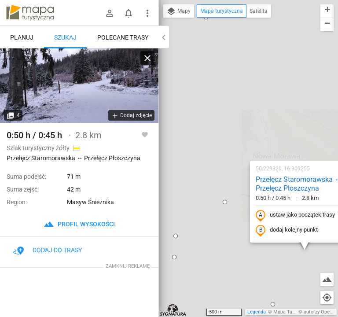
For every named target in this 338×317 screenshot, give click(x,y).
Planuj (21, 37)
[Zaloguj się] (110, 13)
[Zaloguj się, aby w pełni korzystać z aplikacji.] (145, 134)
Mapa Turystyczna (293, 312)
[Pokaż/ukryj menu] (147, 13)
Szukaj (65, 37)
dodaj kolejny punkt (229, 135)
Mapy (178, 11)
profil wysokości (79, 224)
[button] (167, 107)
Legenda (256, 312)
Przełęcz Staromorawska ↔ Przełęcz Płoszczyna (240, 89)
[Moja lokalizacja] (327, 297)
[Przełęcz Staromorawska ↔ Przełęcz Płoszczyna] (79, 85)
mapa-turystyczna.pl (30, 13)
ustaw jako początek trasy (237, 120)
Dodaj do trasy (47, 250)
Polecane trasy (122, 37)
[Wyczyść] (147, 58)
